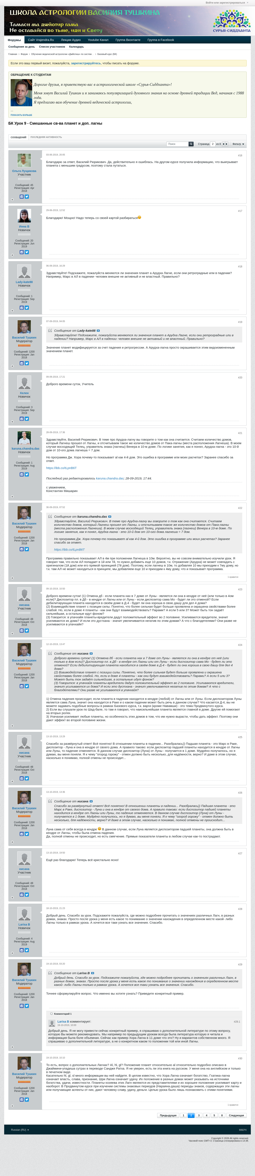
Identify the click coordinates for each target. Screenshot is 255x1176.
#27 (240, 853)
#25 (240, 737)
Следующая (236, 1115)
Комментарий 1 (62, 1014)
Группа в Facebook (161, 40)
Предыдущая (168, 1115)
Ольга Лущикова (24, 171)
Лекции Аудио (71, 40)
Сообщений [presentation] (18, 137)
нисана (24, 605)
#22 (240, 508)
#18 (240, 266)
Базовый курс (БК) (107, 54)
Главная (12, 54)
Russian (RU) (20, 1129)
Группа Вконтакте (128, 40)
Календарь (76, 46)
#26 (240, 792)
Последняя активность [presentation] (46, 137)
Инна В (24, 226)
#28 (240, 909)
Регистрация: (21, 188)
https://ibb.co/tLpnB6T (61, 468)
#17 (240, 211)
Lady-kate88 (24, 282)
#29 (240, 964)
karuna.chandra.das (25, 448)
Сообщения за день (21, 46)
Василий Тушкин (24, 337)
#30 (240, 1058)
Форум (24, 54)
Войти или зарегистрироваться (227, 2)
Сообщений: (22, 185)
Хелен (24, 393)
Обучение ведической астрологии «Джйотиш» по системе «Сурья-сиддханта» (72, 54)
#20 (240, 377)
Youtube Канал (98, 40)
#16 (240, 155)
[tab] (18, 137)
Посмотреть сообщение (98, 331)
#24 (240, 645)
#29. (237, 1021)
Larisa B (24, 924)
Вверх (243, 1130)
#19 (240, 322)
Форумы (14, 40)
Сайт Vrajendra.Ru (41, 40)
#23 (240, 589)
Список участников (52, 46)
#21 (240, 433)
